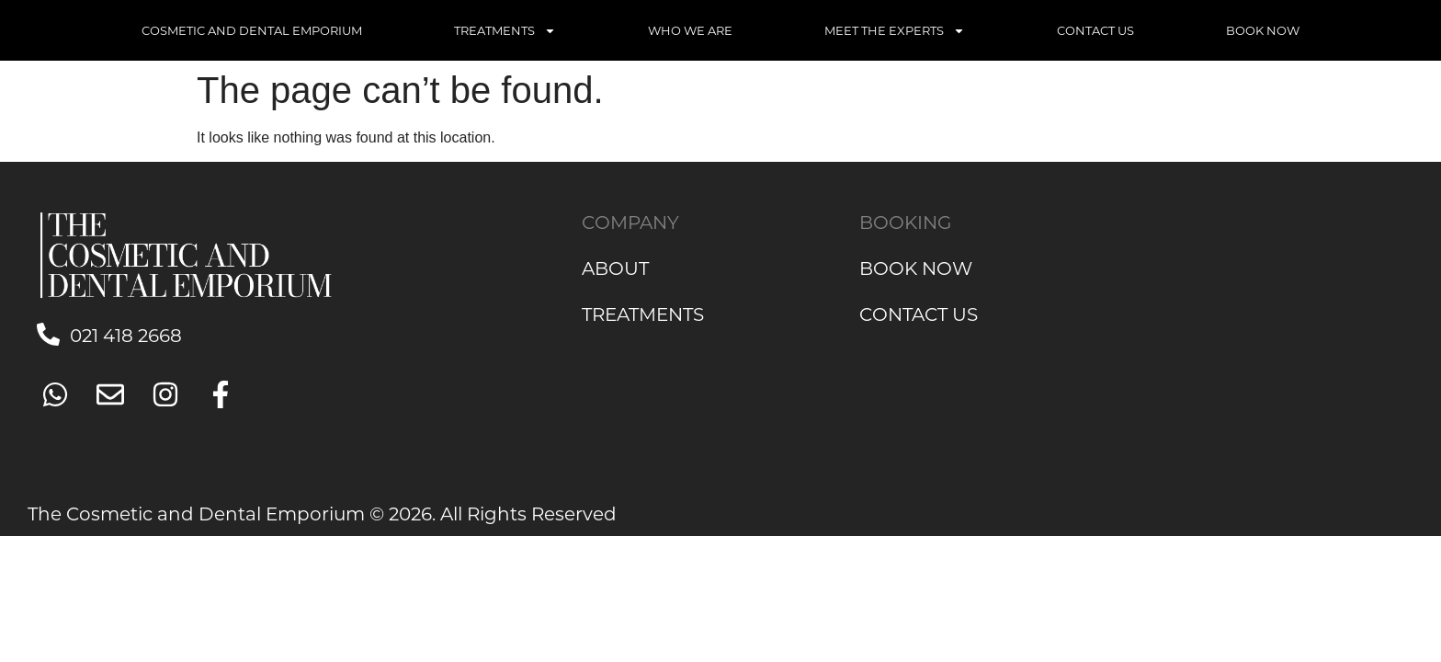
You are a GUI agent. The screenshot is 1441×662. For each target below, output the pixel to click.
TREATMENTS (505, 31)
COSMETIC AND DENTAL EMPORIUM (252, 30)
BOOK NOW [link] (915, 268)
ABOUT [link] (615, 268)
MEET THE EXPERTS (894, 31)
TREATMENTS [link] (643, 313)
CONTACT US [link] (918, 313)
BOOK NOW (1262, 30)
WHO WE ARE (690, 30)
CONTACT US (1095, 30)
